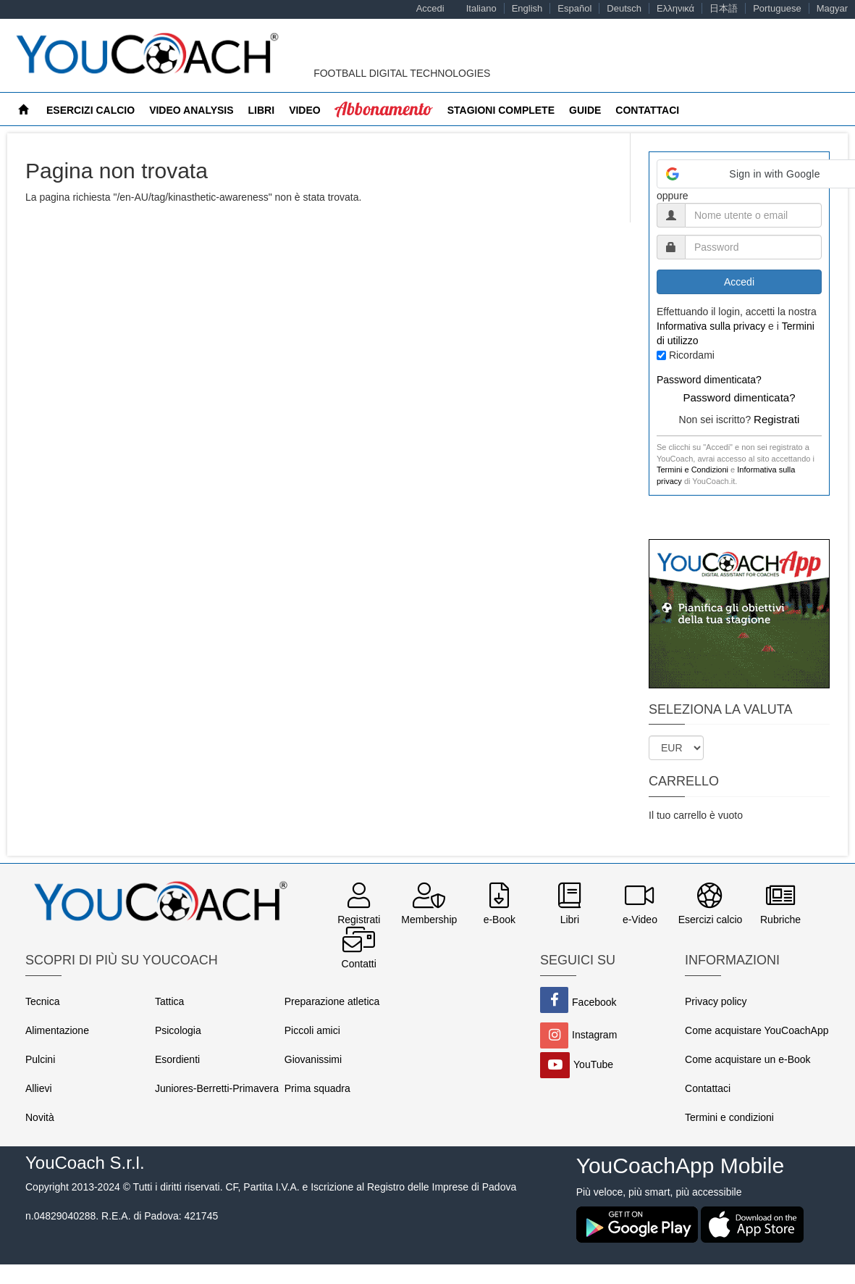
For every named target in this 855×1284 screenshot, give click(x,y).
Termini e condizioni (729, 1117)
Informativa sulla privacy (711, 326)
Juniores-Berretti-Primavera (217, 1088)
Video (305, 110)
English (527, 8)
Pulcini (40, 1059)
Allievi (38, 1088)
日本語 (723, 8)
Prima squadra (317, 1088)
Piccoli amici (312, 1030)
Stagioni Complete (501, 110)
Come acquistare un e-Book (748, 1059)
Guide (585, 110)
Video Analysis (191, 110)
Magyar (832, 8)
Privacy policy (716, 1001)
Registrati (776, 419)
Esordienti (177, 1059)
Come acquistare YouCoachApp (756, 1030)
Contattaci (647, 110)
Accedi (430, 8)
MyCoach (361, 110)
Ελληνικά (675, 8)
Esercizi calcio (90, 110)
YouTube (593, 1064)
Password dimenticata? (709, 379)
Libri (261, 110)
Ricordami (692, 355)
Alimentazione (57, 1030)
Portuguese (777, 8)
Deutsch (624, 8)
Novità (39, 1117)
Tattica (169, 1001)
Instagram (594, 1035)
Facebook (594, 1002)
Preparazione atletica (332, 1001)
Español (574, 8)
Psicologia (178, 1030)
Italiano (481, 8)
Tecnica (42, 1001)
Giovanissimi (313, 1059)
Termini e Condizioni (692, 469)
